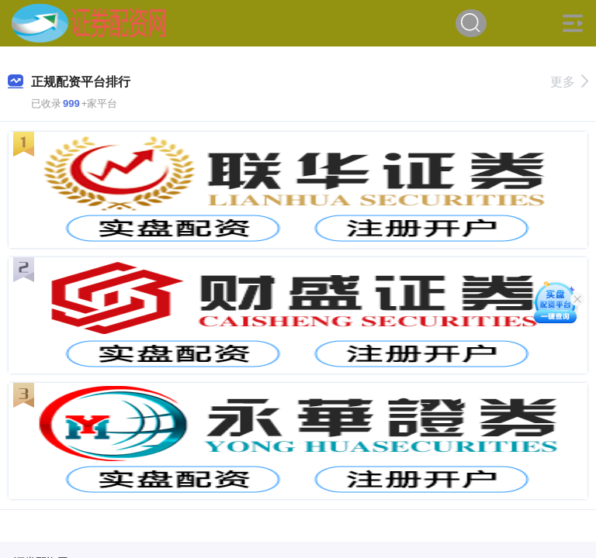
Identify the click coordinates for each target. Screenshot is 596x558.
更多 (569, 81)
